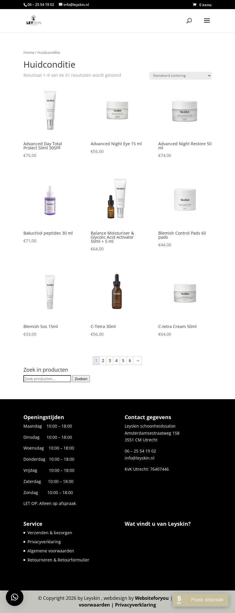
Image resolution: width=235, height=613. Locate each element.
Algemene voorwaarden (51, 551)
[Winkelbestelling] (181, 76)
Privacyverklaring (44, 541)
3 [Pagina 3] (110, 360)
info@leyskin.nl (140, 458)
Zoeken (81, 378)
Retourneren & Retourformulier (58, 560)
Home (28, 52)
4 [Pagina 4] (116, 360)
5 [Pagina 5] (123, 360)
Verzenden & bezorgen (50, 532)
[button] (14, 597)
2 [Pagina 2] (103, 360)
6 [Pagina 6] (130, 360)
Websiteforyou (152, 598)
